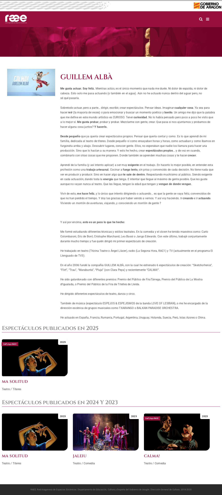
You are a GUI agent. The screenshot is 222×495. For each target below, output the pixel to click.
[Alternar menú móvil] (208, 19)
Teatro (6, 389)
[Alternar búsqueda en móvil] (201, 19)
